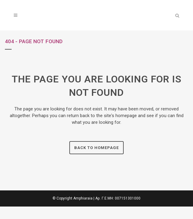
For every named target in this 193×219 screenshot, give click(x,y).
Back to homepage (96, 147)
